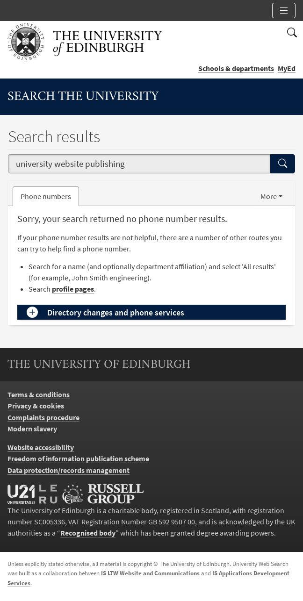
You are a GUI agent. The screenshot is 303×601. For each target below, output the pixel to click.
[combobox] (139, 163)
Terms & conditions (38, 394)
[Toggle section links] (284, 10)
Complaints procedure (43, 417)
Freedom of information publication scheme (78, 458)
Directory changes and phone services (115, 312)
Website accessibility (40, 447)
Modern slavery (32, 428)
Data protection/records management (68, 470)
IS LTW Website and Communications (150, 573)
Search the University (83, 97)
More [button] (268, 196)
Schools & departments (236, 68)
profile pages (73, 288)
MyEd (287, 68)
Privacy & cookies (35, 405)
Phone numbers (50, 195)
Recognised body (87, 532)
